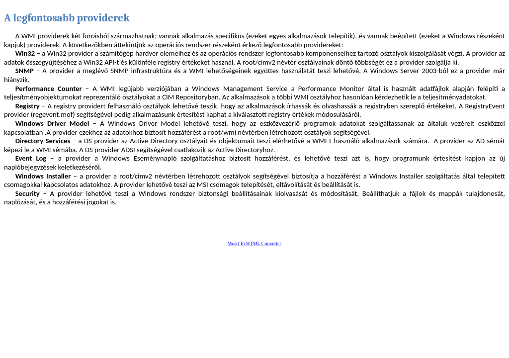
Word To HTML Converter (254, 243)
